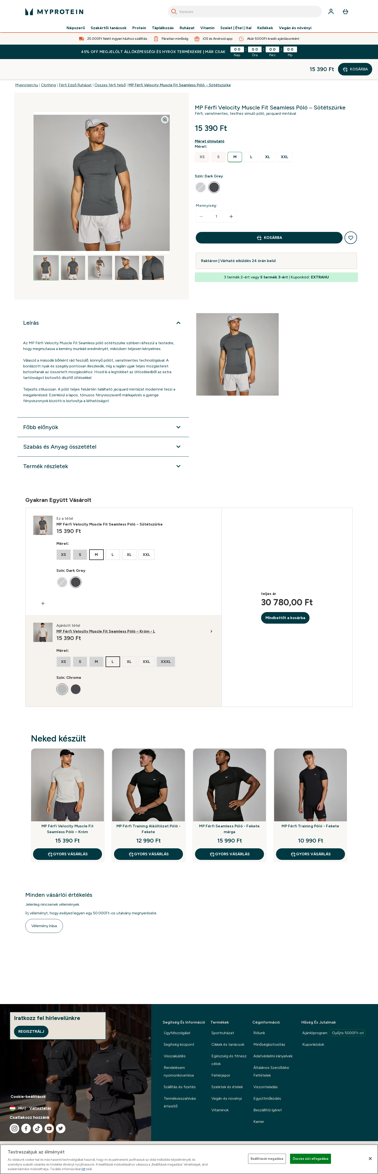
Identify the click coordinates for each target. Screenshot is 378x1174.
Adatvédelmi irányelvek (272, 1056)
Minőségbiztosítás (269, 1044)
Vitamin (207, 28)
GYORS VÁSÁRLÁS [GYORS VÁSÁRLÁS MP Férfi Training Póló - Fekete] (310, 834)
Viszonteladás (265, 1087)
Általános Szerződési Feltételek (271, 1071)
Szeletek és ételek (227, 1087)
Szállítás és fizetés (180, 1087)
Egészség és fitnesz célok (229, 1060)
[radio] (202, 137)
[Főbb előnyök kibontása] (103, 407)
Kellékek (265, 28)
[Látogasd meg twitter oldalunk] (61, 1128)
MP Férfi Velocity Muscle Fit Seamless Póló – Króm (67, 808)
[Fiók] (331, 11)
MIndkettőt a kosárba (285, 597)
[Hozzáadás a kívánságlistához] (350, 217)
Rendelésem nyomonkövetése (179, 1071)
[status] (216, 196)
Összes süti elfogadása (310, 1159)
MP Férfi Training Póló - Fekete (310, 805)
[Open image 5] (154, 247)
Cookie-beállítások (28, 1096)
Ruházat (187, 28)
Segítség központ (179, 1044)
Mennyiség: (206, 185)
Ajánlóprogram (333, 1032)
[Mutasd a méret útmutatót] (210, 121)
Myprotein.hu (26, 64)
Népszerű (76, 28)
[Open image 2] (73, 247)
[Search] (174, 11)
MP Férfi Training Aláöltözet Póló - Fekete (148, 808)
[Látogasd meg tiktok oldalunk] (37, 1128)
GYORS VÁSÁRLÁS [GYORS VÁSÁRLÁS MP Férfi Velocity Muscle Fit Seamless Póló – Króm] (67, 834)
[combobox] (245, 11)
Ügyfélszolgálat (177, 1033)
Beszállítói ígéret (267, 1110)
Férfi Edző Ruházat (75, 64)
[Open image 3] (100, 247)
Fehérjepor (220, 1075)
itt (83, 1169)
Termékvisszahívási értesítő (180, 1102)
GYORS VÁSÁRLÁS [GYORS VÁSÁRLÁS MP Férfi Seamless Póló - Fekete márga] (229, 834)
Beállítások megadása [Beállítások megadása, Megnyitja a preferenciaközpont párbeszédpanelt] (267, 1159)
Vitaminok (220, 1110)
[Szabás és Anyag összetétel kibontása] (103, 426)
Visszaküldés (175, 1056)
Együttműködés (267, 1098)
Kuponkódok (313, 1044)
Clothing (48, 64)
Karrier (258, 1121)
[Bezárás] (370, 1158)
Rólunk (259, 1033)
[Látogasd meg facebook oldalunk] (26, 1128)
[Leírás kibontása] (103, 302)
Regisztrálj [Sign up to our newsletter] (31, 1031)
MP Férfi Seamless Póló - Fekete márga (229, 808)
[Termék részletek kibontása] (103, 446)
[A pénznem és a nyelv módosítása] (76, 1108)
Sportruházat (222, 1033)
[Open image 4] (127, 247)
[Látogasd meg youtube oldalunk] (49, 1128)
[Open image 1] (46, 247)
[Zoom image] (165, 99)
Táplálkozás (163, 28)
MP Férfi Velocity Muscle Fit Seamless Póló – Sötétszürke (179, 64)
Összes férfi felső (110, 64)
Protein (139, 28)
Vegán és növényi (295, 28)
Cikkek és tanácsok (227, 1044)
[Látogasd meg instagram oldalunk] (14, 1128)
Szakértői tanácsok (109, 28)
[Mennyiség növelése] (231, 196)
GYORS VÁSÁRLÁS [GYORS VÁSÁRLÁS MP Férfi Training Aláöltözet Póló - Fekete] (148, 834)
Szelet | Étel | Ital (235, 28)
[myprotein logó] (54, 11)
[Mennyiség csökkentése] (201, 196)
